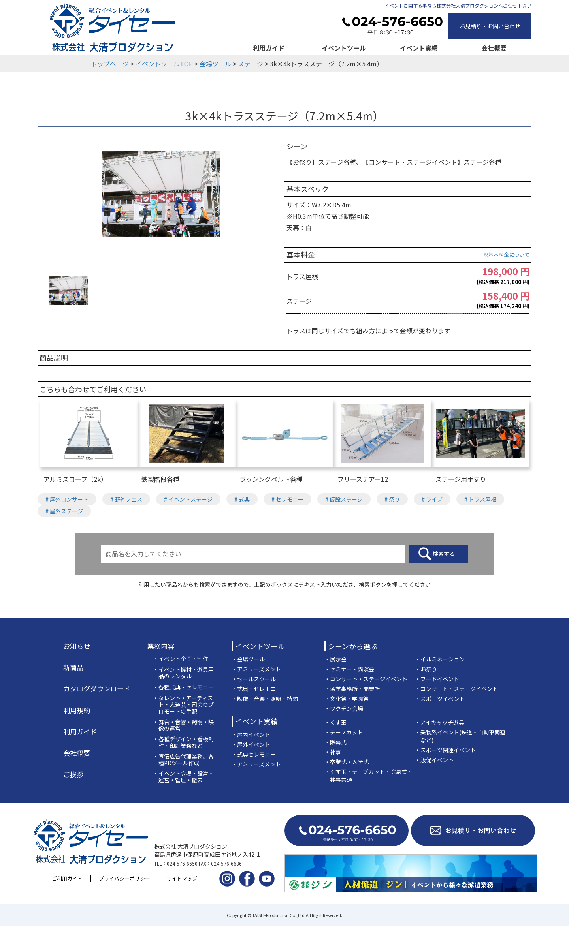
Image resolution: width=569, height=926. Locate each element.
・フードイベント (437, 679)
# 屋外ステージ (64, 511)
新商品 (73, 667)
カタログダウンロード (96, 688)
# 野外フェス (126, 499)
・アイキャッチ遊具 (439, 722)
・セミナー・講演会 (349, 669)
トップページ (110, 63)
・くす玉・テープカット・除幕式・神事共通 (368, 775)
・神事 (332, 752)
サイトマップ (181, 878)
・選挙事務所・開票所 (352, 689)
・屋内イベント (251, 734)
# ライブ (432, 499)
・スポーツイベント (440, 698)
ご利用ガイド (67, 878)
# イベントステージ (188, 499)
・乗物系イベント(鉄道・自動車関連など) (460, 736)
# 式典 (242, 499)
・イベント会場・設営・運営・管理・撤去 (183, 776)
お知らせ (76, 646)
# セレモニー (287, 499)
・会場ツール (248, 659)
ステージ (250, 63)
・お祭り (426, 669)
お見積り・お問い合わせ (490, 26)
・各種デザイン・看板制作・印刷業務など (183, 742)
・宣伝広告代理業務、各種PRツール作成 (183, 759)
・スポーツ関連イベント (445, 750)
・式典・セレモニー (256, 689)
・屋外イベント (251, 744)
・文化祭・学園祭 (346, 698)
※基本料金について (506, 254)
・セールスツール (254, 679)
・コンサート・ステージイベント (365, 679)
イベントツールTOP (164, 63)
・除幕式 (335, 742)
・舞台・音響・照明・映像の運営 (183, 725)
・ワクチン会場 (343, 708)
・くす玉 (335, 722)
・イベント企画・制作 (180, 659)
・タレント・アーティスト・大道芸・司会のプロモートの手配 (183, 704)
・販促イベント (434, 760)
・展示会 (335, 659)
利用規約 (76, 710)
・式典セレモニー (254, 754)
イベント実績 (419, 48)
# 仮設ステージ (344, 499)
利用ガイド (268, 48)
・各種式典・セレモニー (183, 687)
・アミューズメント (256, 669)
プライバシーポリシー (124, 878)
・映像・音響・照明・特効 (265, 698)
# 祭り (392, 499)
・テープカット (343, 732)
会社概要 (494, 48)
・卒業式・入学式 (346, 762)
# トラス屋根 (480, 499)
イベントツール (344, 48)
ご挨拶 (73, 774)
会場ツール (215, 63)
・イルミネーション (440, 659)
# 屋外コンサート (67, 499)
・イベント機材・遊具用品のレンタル (183, 673)
